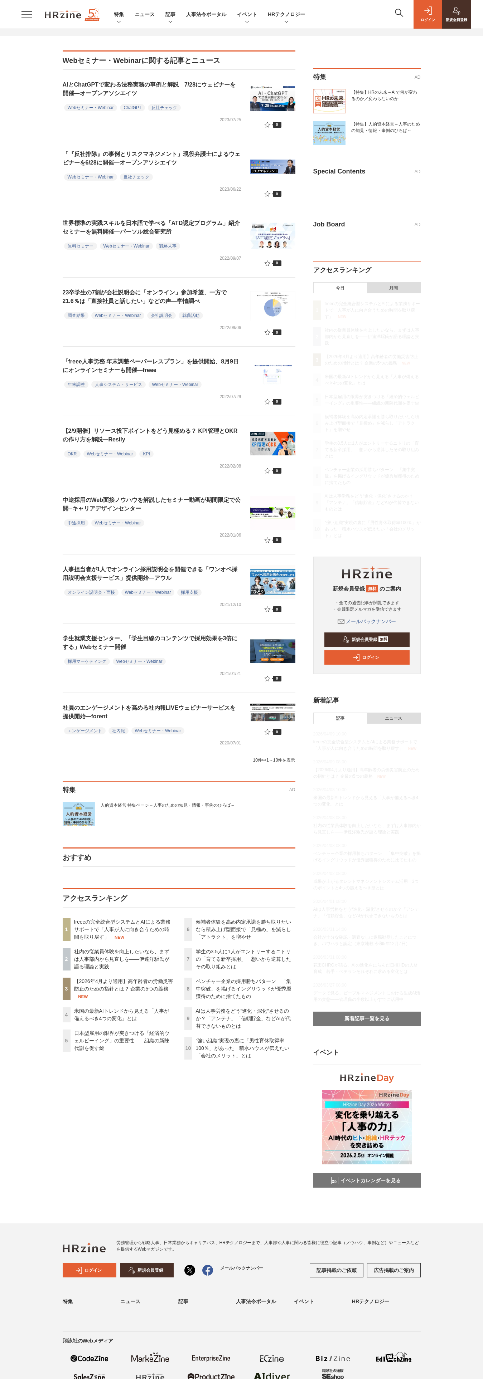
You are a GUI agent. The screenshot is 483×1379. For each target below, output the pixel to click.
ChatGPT (132, 107)
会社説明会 (161, 315)
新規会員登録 (365, 639)
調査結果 (76, 315)
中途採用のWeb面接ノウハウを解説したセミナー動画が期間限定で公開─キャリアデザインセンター (152, 504)
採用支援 (189, 592)
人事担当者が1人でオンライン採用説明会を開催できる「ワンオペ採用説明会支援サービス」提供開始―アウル (150, 573)
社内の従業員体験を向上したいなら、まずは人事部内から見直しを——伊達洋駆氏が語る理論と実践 (121, 959)
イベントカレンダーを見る (366, 1180)
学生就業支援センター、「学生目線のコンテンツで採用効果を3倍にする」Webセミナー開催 (150, 642)
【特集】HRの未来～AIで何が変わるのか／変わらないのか (384, 95)
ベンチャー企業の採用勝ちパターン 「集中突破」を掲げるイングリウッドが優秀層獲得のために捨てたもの (243, 988)
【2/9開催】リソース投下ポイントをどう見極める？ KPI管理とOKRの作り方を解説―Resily (150, 435)
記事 (170, 14)
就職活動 (190, 315)
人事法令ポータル (206, 14)
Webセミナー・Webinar (91, 107)
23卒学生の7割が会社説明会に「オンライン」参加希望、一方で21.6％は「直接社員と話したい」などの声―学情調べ (145, 296)
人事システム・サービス (118, 384)
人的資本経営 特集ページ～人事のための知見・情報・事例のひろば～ (168, 805)
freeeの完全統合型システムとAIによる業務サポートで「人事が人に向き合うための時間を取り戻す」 (122, 929)
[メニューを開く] (27, 14)
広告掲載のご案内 (394, 1270)
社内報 (118, 730)
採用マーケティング (87, 661)
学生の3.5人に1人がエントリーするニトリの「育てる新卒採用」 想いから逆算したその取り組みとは (243, 959)
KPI (146, 453)
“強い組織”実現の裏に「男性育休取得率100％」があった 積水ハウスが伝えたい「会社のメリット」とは (242, 1048)
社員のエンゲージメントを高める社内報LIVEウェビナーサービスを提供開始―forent (149, 712)
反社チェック (164, 107)
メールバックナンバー (367, 621)
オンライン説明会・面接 (91, 592)
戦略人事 (168, 246)
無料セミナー (80, 246)
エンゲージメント (85, 730)
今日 (340, 287)
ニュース (145, 14)
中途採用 (76, 522)
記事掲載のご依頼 (337, 1270)
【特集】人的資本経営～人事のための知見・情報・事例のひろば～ (385, 127)
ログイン (366, 657)
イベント (247, 14)
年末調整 (76, 384)
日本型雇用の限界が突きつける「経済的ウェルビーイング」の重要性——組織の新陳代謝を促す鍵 (121, 1040)
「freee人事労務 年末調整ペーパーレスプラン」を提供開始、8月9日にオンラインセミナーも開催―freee (151, 365)
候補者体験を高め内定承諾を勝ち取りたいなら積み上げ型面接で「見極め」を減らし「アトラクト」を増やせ (243, 929)
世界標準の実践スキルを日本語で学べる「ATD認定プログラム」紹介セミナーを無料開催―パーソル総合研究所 (151, 227)
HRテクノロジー (286, 14)
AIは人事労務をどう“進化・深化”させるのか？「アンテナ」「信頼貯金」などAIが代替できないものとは (243, 1018)
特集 (119, 14)
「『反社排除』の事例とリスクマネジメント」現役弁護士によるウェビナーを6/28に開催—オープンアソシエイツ (151, 158)
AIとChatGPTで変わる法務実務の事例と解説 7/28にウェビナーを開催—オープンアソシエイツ (149, 89)
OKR (72, 453)
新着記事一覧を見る (367, 1018)
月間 (393, 287)
